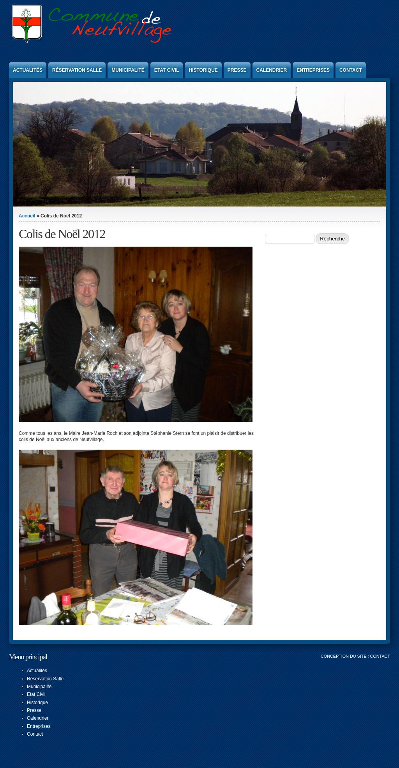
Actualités (27, 70)
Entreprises (313, 70)
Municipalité (127, 70)
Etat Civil (166, 70)
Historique (203, 70)
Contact (350, 70)
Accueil (27, 216)
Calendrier (271, 70)
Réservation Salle (77, 70)
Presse (237, 70)
